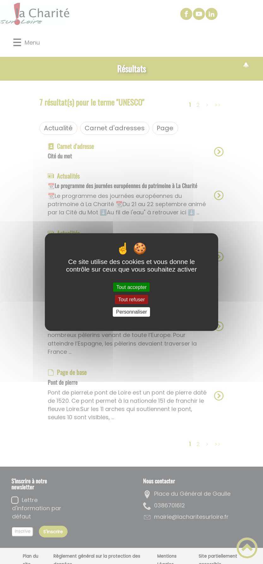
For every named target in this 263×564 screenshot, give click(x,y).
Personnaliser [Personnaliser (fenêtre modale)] (131, 312)
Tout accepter (131, 287)
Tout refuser (131, 299)
